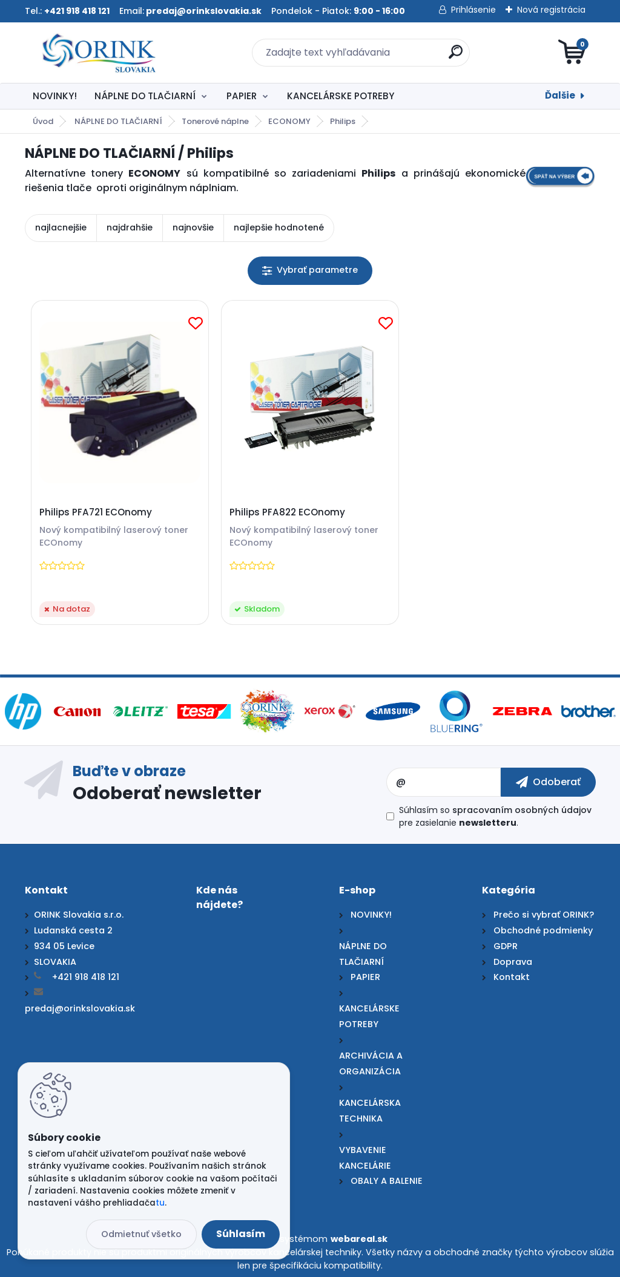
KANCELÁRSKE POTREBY (340, 96)
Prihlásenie (473, 10)
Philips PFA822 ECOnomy (287, 512)
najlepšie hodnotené (279, 227)
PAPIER (241, 96)
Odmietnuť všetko (141, 1234)
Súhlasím (240, 1234)
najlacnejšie (61, 227)
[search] (456, 56)
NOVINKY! (55, 96)
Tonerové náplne (215, 121)
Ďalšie (560, 95)
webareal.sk (359, 1239)
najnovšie (193, 227)
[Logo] (99, 52)
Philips (342, 121)
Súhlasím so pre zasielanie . (495, 816)
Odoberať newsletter (167, 792)
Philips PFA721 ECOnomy (95, 512)
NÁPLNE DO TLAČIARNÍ (145, 96)
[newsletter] (548, 782)
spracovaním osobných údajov (522, 810)
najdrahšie (130, 227)
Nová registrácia (551, 10)
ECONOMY (289, 121)
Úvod (43, 121)
